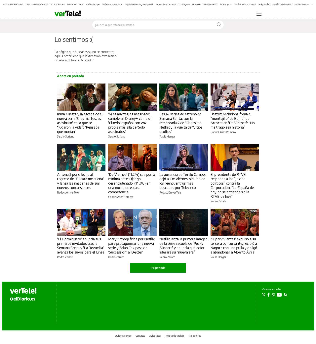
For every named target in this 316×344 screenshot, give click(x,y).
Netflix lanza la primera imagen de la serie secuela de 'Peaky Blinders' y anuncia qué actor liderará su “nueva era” (183, 245)
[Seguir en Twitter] (263, 295)
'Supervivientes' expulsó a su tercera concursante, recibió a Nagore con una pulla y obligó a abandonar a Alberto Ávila (234, 245)
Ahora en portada (70, 76)
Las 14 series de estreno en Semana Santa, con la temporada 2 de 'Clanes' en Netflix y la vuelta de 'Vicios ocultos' (181, 123)
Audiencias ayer (93, 4)
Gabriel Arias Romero (223, 132)
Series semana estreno (166, 4)
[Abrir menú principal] (259, 14)
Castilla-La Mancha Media (245, 4)
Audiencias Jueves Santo (112, 4)
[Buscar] (219, 25)
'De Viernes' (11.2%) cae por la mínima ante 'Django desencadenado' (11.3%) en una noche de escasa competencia (131, 183)
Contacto (140, 335)
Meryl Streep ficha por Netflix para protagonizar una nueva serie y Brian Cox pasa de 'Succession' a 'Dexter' (131, 245)
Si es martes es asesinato (37, 4)
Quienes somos (123, 335)
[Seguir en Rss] (285, 295)
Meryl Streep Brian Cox (283, 4)
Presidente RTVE (210, 4)
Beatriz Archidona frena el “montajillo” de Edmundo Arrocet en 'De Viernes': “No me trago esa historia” (233, 120)
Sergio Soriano (65, 136)
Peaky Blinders (264, 4)
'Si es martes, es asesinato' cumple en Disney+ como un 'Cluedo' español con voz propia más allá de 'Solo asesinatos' (130, 123)
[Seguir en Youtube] (279, 295)
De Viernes (72, 4)
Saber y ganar (226, 4)
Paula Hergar (167, 136)
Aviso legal (155, 335)
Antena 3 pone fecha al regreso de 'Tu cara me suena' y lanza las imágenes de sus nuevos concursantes (80, 181)
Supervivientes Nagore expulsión (139, 4)
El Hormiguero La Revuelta (189, 4)
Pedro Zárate (218, 201)
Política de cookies (174, 335)
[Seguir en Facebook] (268, 295)
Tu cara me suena (57, 4)
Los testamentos (302, 4)
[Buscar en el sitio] (153, 25)
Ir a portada (158, 267)
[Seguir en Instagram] (273, 295)
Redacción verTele (68, 192)
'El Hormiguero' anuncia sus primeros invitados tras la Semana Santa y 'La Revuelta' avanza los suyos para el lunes (80, 245)
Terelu (81, 4)
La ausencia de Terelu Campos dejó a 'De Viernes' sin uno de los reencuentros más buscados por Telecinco (182, 181)
